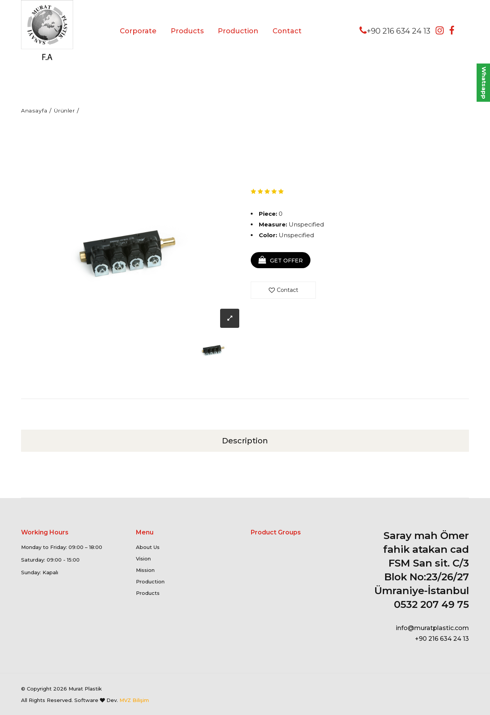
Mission (145, 570)
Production (238, 31)
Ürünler (68, 110)
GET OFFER (283, 261)
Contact (287, 31)
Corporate (138, 31)
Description (245, 440)
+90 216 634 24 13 (394, 31)
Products (187, 31)
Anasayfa (35, 110)
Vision (143, 558)
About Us (148, 547)
